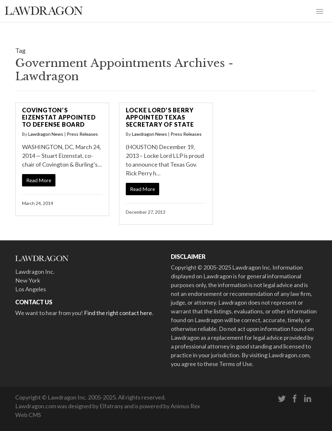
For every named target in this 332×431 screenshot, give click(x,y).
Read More (38, 180)
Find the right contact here (118, 312)
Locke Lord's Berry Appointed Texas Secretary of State (160, 117)
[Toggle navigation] (319, 10)
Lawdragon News (45, 134)
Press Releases (82, 134)
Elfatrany (111, 406)
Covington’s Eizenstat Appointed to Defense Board (59, 117)
